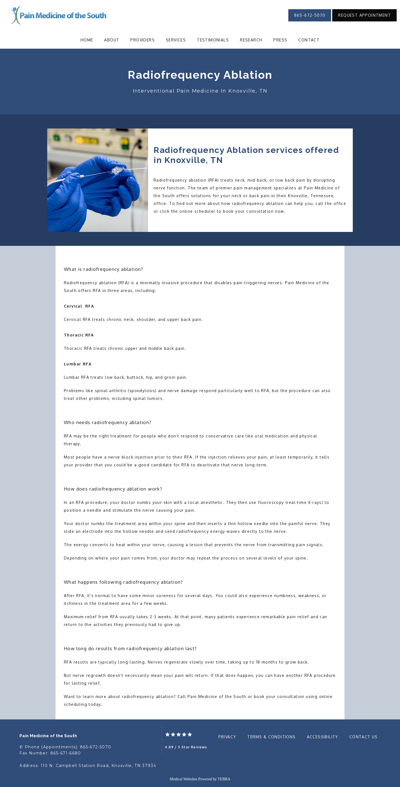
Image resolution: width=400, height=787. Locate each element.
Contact (308, 40)
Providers (142, 40)
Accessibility (322, 736)
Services (176, 40)
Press (280, 40)
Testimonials (213, 40)
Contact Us (363, 736)
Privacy (227, 736)
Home (87, 40)
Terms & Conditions (271, 736)
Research (251, 40)
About (111, 40)
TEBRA (224, 779)
